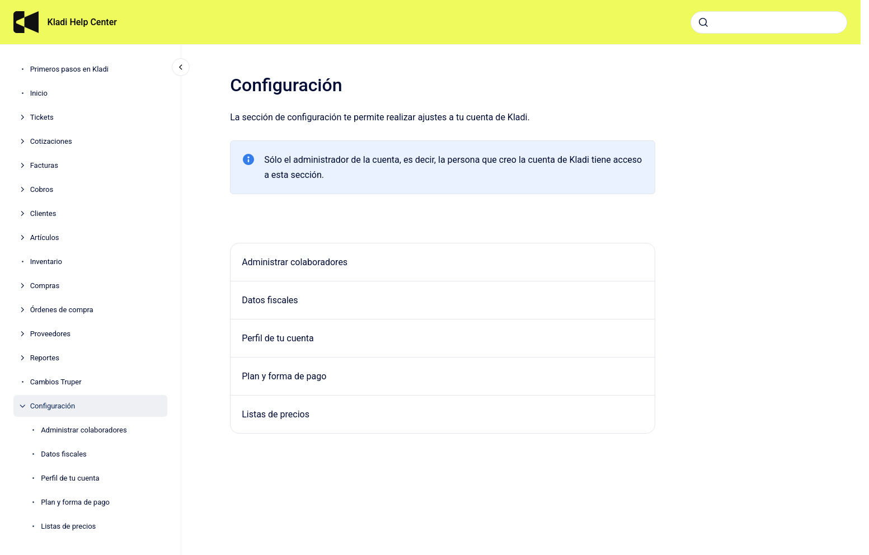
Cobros (42, 189)
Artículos (44, 237)
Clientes (43, 213)
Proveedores (50, 334)
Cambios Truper (56, 382)
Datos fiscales (64, 454)
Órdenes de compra (61, 309)
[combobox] (769, 22)
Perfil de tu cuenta (70, 478)
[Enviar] (703, 22)
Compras (45, 285)
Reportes (44, 358)
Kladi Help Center (82, 22)
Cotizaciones (51, 141)
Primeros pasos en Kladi (69, 69)
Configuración (53, 406)
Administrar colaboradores (84, 430)
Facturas (44, 165)
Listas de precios (68, 526)
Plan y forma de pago (75, 502)
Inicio (39, 93)
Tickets (42, 117)
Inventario (46, 261)
